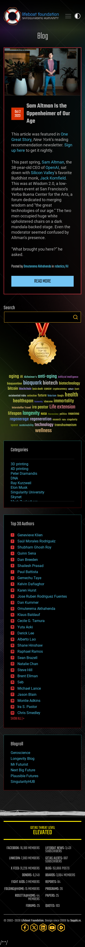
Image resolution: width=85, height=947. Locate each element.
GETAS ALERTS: (54, 858)
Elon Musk (19, 487)
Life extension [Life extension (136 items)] (62, 407)
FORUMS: (31, 906)
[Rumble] (61, 927)
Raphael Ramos (30, 651)
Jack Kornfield (53, 178)
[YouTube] (52, 927)
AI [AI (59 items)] (21, 377)
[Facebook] (25, 927)
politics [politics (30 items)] (63, 414)
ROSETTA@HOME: (25, 896)
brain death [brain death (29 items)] (37, 389)
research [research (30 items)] (57, 419)
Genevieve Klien (30, 535)
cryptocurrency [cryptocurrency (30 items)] (60, 389)
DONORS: (27, 875)
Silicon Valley (42, 172)
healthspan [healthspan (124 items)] (23, 401)
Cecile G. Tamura (31, 621)
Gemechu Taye (29, 578)
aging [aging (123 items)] (14, 376)
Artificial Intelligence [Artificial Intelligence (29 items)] (68, 377)
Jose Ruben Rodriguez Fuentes (42, 596)
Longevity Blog (22, 758)
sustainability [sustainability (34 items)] (26, 425)
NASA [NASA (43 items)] (44, 414)
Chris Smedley (28, 713)
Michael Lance (29, 688)
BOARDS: (50, 875)
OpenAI (52, 167)
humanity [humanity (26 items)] (38, 402)
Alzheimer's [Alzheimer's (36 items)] (30, 377)
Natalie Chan (27, 664)
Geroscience (20, 753)
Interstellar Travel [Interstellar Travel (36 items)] (21, 408)
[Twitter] (34, 927)
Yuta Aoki (25, 627)
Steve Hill (24, 670)
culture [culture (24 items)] (70, 389)
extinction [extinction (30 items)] (32, 395)
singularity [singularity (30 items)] (72, 419)
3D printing (19, 464)
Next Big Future (23, 770)
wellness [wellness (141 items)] (43, 431)
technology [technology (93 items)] (44, 425)
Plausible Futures (24, 776)
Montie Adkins (28, 700)
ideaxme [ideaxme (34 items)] (48, 401)
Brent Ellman (27, 676)
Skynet (16, 497)
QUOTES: (50, 906)
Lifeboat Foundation (32, 920)
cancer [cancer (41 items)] (48, 389)
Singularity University (27, 492)
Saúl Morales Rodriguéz (36, 541)
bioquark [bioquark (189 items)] (32, 383)
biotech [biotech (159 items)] (50, 383)
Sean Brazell (27, 658)
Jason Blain (26, 694)
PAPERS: (50, 896)
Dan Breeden (27, 560)
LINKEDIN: (14, 858)
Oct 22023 (18, 114)
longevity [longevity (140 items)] (31, 413)
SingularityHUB (23, 781)
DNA (14, 478)
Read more (42, 281)
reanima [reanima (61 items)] (73, 414)
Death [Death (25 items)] (77, 389)
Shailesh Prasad (30, 566)
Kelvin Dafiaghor (30, 584)
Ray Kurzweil (21, 483)
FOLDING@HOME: (14, 889)
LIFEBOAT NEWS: (55, 848)
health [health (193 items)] (71, 395)
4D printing (19, 469)
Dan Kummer (28, 602)
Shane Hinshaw (30, 645)
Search (75, 317)
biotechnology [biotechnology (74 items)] (69, 383)
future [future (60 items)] (42, 395)
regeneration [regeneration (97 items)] (40, 419)
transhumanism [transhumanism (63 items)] (65, 425)
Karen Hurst (26, 590)
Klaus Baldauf (28, 615)
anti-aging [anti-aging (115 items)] (47, 376)
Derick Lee (25, 633)
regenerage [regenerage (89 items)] (19, 419)
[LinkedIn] (43, 927)
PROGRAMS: (52, 889)
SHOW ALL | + (17, 719)
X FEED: (15, 868)
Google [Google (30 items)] (60, 395)
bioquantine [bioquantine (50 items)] (14, 383)
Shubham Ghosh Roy (34, 547)
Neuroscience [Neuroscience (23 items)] (53, 414)
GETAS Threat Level (42, 831)
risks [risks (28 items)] (64, 419)
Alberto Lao (26, 639)
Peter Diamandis (24, 473)
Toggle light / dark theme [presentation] (77, 16)
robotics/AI (61, 267)
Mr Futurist (19, 764)
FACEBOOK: (13, 848)
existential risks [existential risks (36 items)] (17, 396)
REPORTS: (51, 882)
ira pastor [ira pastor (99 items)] (40, 407)
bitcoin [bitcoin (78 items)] (13, 388)
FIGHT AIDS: (18, 882)
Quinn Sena (26, 553)
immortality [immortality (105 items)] (64, 401)
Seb (20, 682)
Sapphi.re (75, 920)
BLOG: (48, 868)
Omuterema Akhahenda (37, 267)
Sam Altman (53, 162)
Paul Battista (27, 572)
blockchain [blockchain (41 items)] (25, 389)
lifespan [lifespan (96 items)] (15, 413)
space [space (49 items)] (14, 425)
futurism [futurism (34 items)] (52, 396)
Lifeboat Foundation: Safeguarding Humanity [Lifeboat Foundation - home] (31, 16)
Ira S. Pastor (27, 707)
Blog (42, 36)
